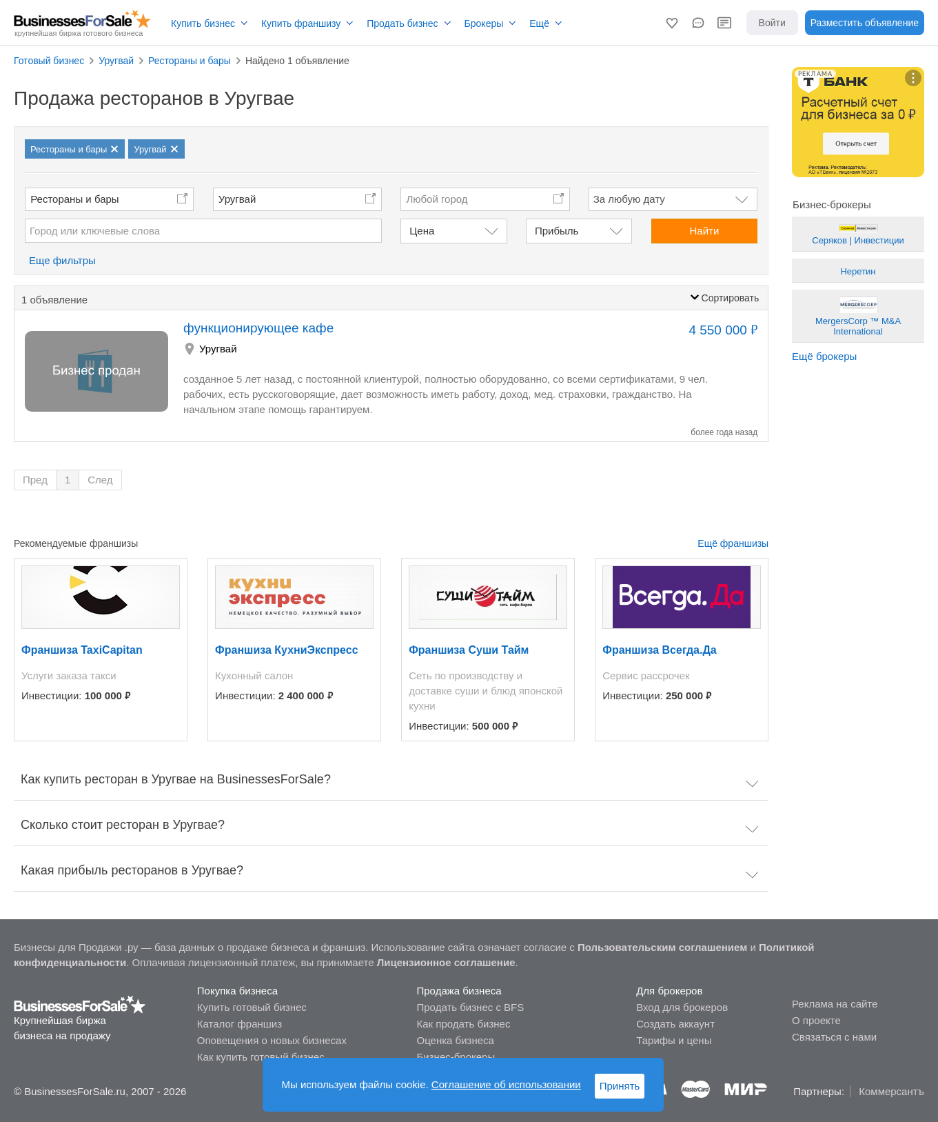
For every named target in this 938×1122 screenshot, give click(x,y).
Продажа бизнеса (459, 990)
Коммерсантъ (891, 1091)
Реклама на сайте (834, 1004)
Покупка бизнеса (237, 990)
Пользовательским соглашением (662, 947)
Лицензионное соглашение (446, 962)
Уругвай (237, 199)
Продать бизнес (402, 23)
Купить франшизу (300, 23)
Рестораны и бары (74, 199)
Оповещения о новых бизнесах (272, 1040)
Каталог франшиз (239, 1024)
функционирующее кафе (258, 328)
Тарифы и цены (673, 1040)
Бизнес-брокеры (456, 1057)
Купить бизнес (203, 23)
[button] (672, 23)
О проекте (816, 1020)
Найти (704, 231)
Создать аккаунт (675, 1024)
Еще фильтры (62, 260)
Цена (421, 231)
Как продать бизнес (464, 1024)
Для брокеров (669, 990)
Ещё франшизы (732, 543)
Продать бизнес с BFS (470, 1007)
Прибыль (556, 231)
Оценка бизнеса (455, 1040)
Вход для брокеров (682, 1007)
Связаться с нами (834, 1037)
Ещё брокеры (824, 356)
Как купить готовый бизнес (261, 1057)
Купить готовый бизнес (252, 1007)
